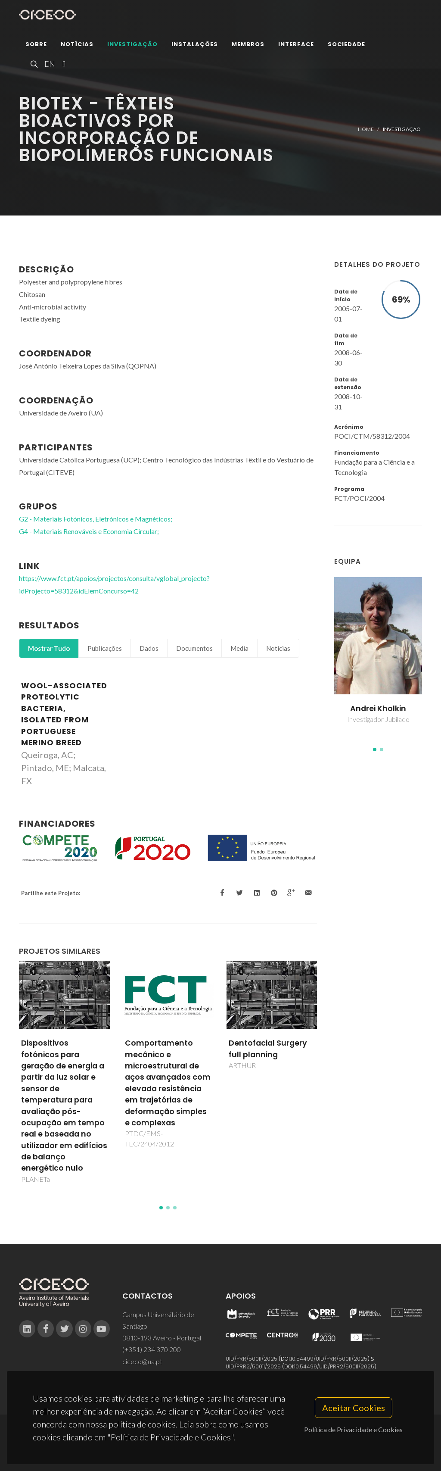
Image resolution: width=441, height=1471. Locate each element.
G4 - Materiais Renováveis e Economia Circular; (89, 531)
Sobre (36, 45)
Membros (248, 45)
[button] (374, 749)
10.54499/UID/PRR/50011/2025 (329, 1358)
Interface (296, 45)
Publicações (104, 648)
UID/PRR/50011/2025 (251, 1358)
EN (48, 64)
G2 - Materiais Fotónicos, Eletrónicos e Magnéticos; (95, 519)
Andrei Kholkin (378, 708)
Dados (149, 648)
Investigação (132, 45)
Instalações (194, 45)
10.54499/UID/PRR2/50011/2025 (334, 1366)
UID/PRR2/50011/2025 (253, 1366)
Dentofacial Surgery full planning (268, 1048)
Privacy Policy (220, 1448)
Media (239, 648)
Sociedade (346, 45)
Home (366, 129)
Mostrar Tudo (49, 648)
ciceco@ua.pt (142, 1361)
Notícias (77, 45)
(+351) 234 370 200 (151, 1349)
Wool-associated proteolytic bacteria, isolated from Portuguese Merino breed (64, 714)
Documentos (194, 648)
